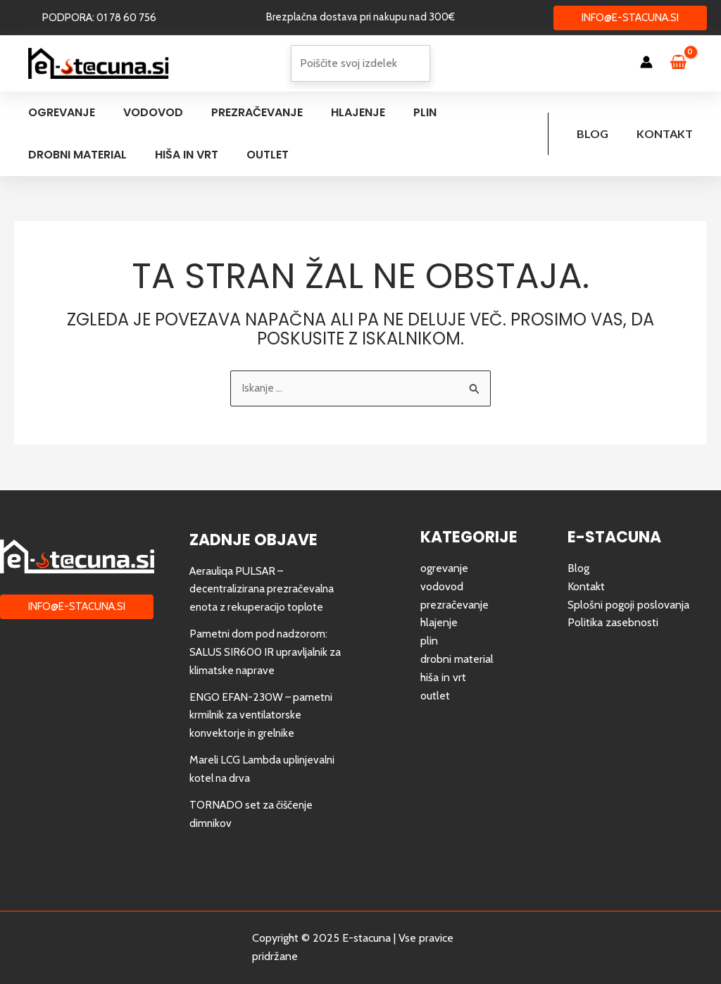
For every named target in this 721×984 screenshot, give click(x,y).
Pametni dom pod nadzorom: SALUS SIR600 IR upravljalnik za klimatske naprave (261, 651)
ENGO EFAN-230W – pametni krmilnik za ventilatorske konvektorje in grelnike (263, 714)
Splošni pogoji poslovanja (628, 604)
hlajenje (439, 622)
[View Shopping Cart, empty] (685, 63)
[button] (99, 18)
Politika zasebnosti (613, 622)
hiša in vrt (443, 676)
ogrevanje (444, 568)
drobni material (457, 659)
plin (429, 640)
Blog (601, 133)
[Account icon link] (646, 62)
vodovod (441, 586)
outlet (435, 695)
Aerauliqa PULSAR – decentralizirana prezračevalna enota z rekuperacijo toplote (263, 589)
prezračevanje (454, 604)
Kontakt (667, 133)
